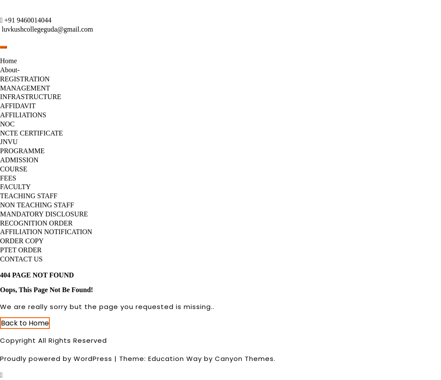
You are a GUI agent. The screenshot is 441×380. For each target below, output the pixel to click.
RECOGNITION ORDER (36, 223)
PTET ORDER (21, 250)
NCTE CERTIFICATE (31, 133)
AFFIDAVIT (18, 105)
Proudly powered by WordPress (56, 358)
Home (8, 60)
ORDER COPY (22, 241)
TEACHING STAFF (29, 196)
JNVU (9, 141)
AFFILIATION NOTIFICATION (46, 231)
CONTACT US (21, 259)
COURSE (13, 169)
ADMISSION (19, 160)
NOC (7, 124)
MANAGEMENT (25, 88)
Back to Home (25, 323)
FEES (8, 178)
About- (9, 70)
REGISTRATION (25, 79)
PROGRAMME (22, 151)
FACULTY (15, 186)
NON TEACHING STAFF (37, 205)
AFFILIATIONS (23, 115)
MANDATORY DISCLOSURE (44, 214)
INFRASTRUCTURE (30, 96)
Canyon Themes (244, 358)
